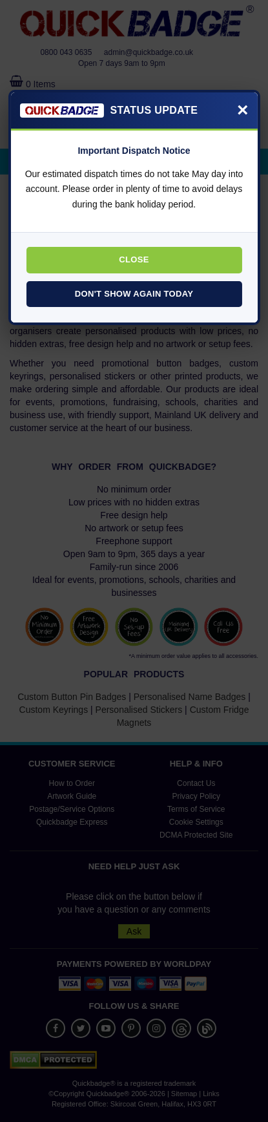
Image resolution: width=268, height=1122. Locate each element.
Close (134, 259)
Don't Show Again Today (134, 294)
